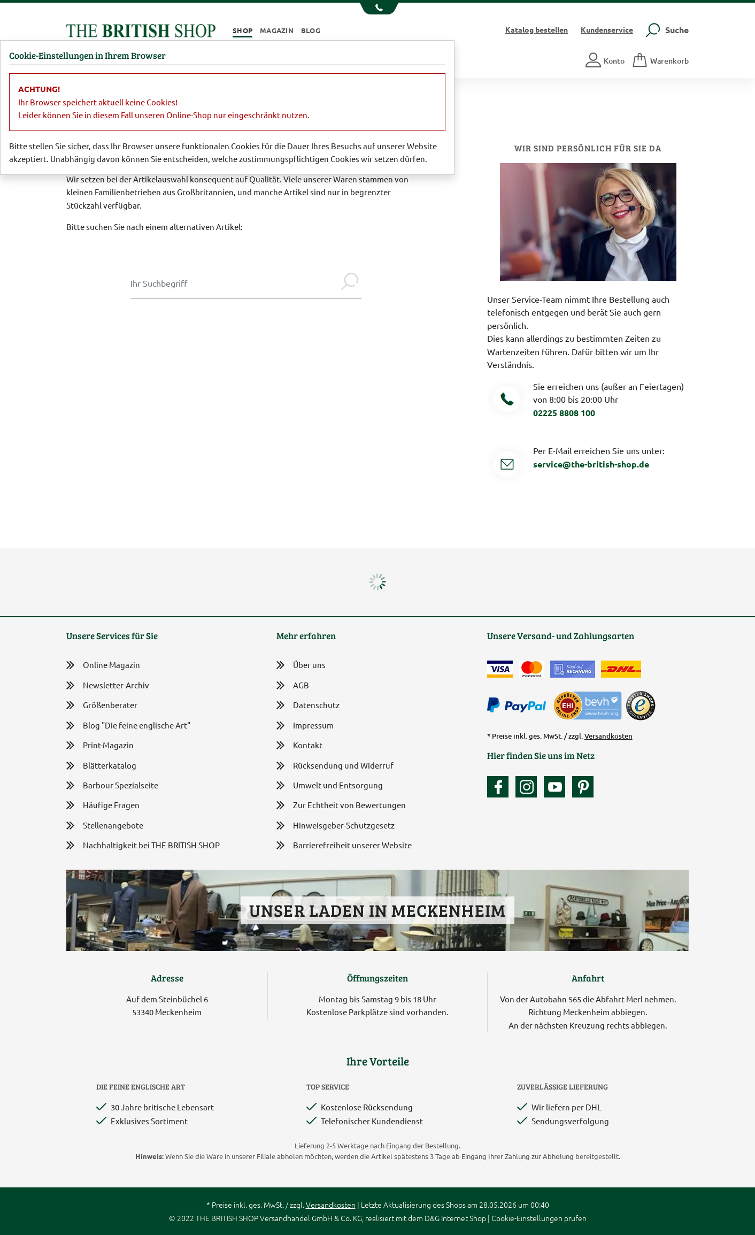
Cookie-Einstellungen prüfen (539, 1218)
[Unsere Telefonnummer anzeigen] (378, 8)
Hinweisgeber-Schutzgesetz (335, 826)
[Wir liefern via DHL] (621, 669)
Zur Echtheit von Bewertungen (341, 806)
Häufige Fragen (103, 805)
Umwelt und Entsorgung (329, 786)
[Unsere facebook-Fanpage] (500, 786)
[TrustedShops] (640, 705)
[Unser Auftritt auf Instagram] (528, 786)
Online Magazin (103, 665)
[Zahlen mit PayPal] (519, 705)
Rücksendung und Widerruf (335, 766)
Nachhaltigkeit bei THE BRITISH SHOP (143, 845)
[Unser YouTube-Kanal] (557, 786)
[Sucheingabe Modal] (234, 283)
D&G (432, 1218)
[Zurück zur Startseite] (140, 29)
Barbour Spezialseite (112, 785)
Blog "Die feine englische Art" (128, 725)
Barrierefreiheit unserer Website (344, 846)
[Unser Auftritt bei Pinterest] (583, 786)
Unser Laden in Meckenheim (377, 910)
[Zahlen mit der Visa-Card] (500, 669)
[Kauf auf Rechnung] (572, 669)
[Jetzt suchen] (349, 283)
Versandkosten (608, 736)
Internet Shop (463, 1218)
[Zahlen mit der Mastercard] (531, 669)
